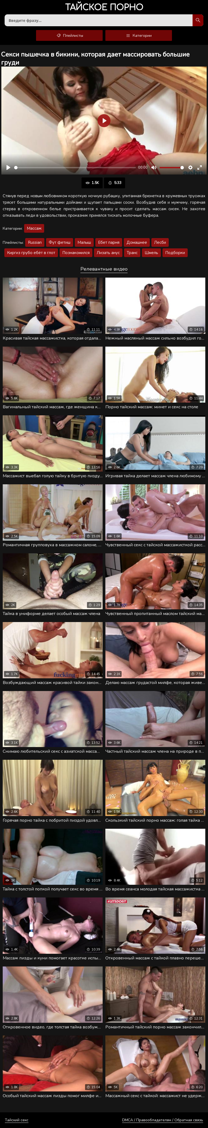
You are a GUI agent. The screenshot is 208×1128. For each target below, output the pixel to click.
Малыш (84, 242)
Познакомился (76, 252)
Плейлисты (69, 35)
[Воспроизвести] (8, 167)
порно (104, 8)
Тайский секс (16, 1120)
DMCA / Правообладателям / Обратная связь (162, 1120)
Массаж (34, 228)
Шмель (151, 252)
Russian (35, 242)
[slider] (75, 167)
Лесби (160, 242)
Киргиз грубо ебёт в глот (31, 252)
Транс (132, 252)
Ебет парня (108, 242)
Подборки (175, 252)
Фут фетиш (59, 242)
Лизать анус (108, 252)
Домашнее (136, 242)
